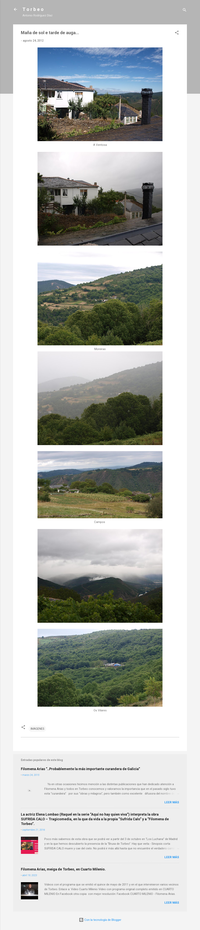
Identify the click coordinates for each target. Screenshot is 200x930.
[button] (176, 33)
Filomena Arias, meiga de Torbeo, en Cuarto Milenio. (63, 869)
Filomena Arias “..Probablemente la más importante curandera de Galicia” (80, 769)
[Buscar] (184, 11)
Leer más (171, 802)
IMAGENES (37, 728)
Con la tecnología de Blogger (100, 920)
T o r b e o (33, 9)
